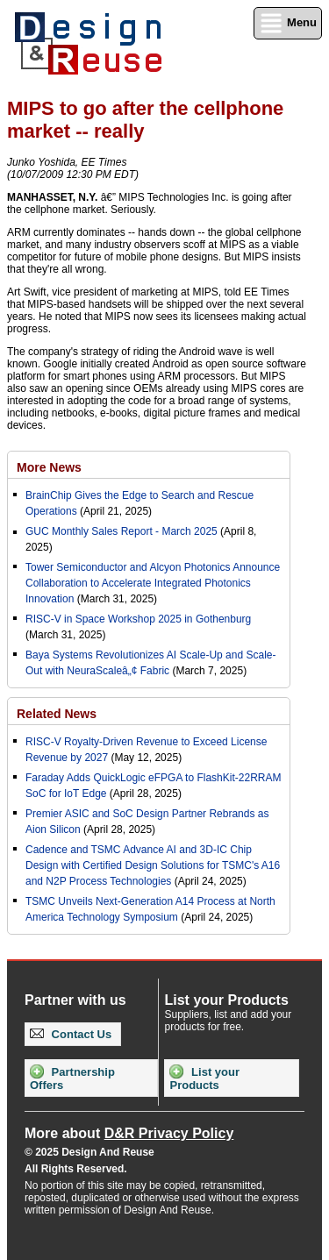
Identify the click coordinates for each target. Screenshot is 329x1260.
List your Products (204, 1078)
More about (129, 1133)
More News (49, 467)
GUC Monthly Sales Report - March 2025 (121, 531)
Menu (288, 23)
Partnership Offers (72, 1078)
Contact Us (70, 1034)
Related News (57, 714)
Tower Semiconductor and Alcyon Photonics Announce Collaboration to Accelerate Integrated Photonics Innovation (152, 583)
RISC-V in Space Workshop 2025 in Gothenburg (138, 619)
